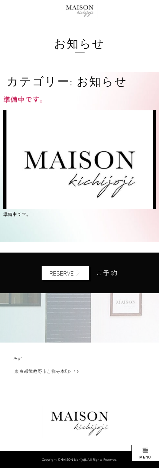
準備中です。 (25, 99)
